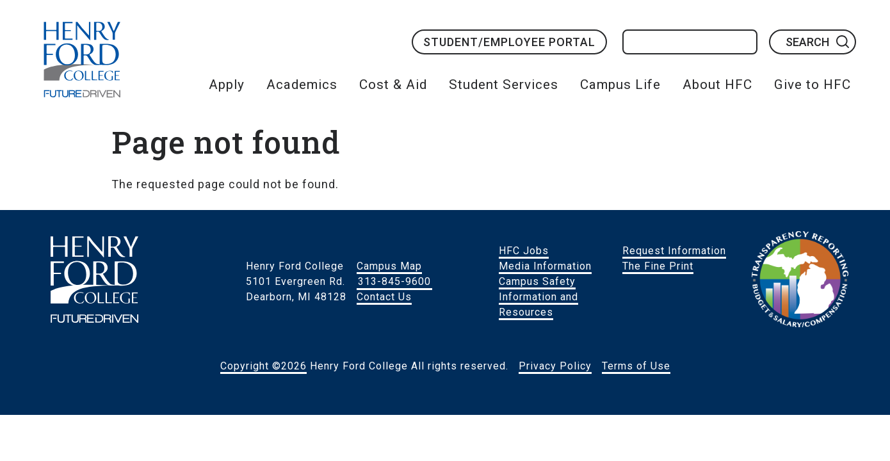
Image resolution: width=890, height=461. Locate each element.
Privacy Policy (555, 366)
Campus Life (620, 84)
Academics (301, 84)
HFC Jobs (524, 251)
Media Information (545, 266)
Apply (227, 84)
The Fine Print (657, 266)
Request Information (674, 251)
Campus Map (389, 266)
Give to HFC (812, 84)
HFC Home (82, 60)
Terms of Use (636, 366)
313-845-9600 (394, 281)
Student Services (503, 84)
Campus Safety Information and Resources (538, 296)
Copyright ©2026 (263, 366)
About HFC (717, 84)
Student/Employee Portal (509, 42)
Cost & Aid (393, 84)
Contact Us (384, 297)
